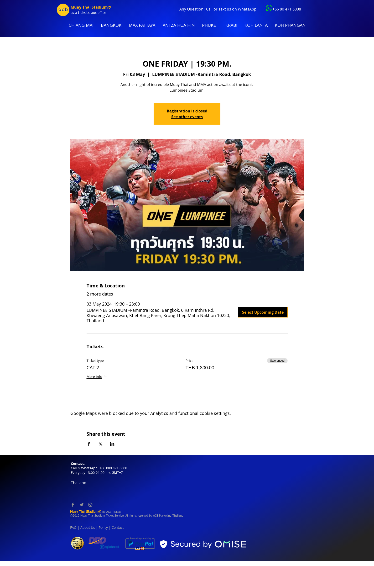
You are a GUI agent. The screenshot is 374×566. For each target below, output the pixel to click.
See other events (187, 116)
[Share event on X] (100, 444)
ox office (99, 12)
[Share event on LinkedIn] (112, 444)
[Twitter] (81, 504)
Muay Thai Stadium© (91, 7)
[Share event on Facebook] (89, 444)
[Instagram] (90, 504)
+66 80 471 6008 (286, 9)
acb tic (76, 12)
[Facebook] (72, 504)
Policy (103, 527)
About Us (87, 527)
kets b (87, 12)
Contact (118, 527)
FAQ (73, 527)
